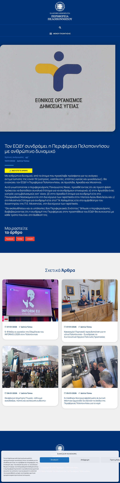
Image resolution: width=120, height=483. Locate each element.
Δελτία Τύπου (23, 161)
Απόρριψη (85, 460)
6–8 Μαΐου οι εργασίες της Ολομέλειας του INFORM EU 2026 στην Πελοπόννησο (24, 333)
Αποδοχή (54, 460)
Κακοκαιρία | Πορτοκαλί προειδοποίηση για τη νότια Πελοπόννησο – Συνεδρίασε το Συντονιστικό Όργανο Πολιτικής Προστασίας (85, 334)
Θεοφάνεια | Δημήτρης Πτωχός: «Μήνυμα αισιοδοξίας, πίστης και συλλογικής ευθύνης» (25, 399)
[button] (60, 34)
